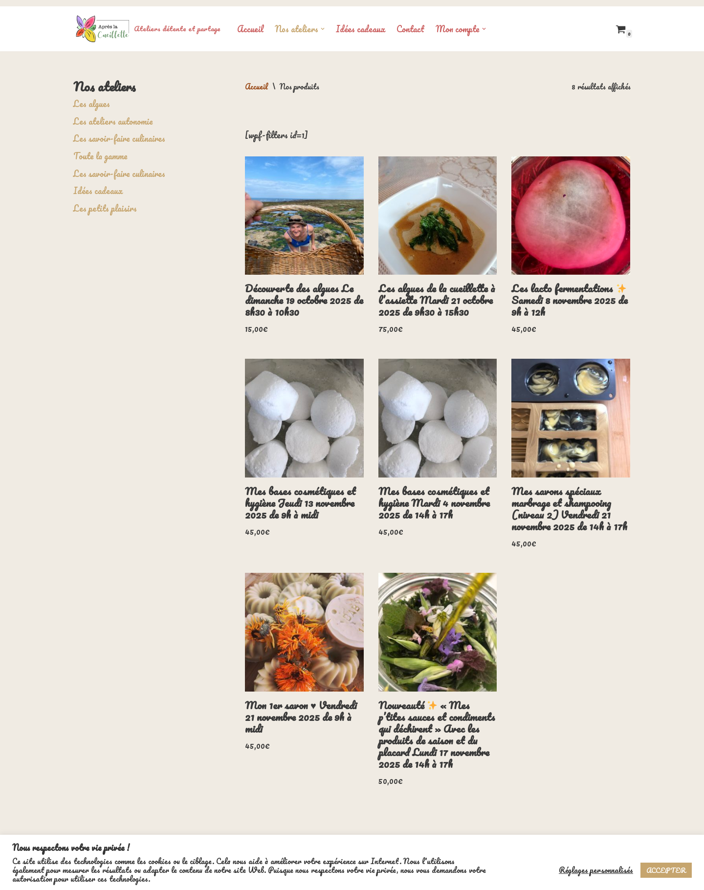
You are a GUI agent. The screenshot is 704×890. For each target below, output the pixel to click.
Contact (410, 22)
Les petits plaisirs (105, 201)
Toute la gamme (100, 149)
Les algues (91, 97)
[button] (323, 22)
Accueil (250, 22)
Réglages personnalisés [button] (596, 870)
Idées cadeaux (360, 22)
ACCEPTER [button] (666, 870)
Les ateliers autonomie (113, 114)
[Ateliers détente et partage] (146, 22)
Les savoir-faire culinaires (119, 132)
